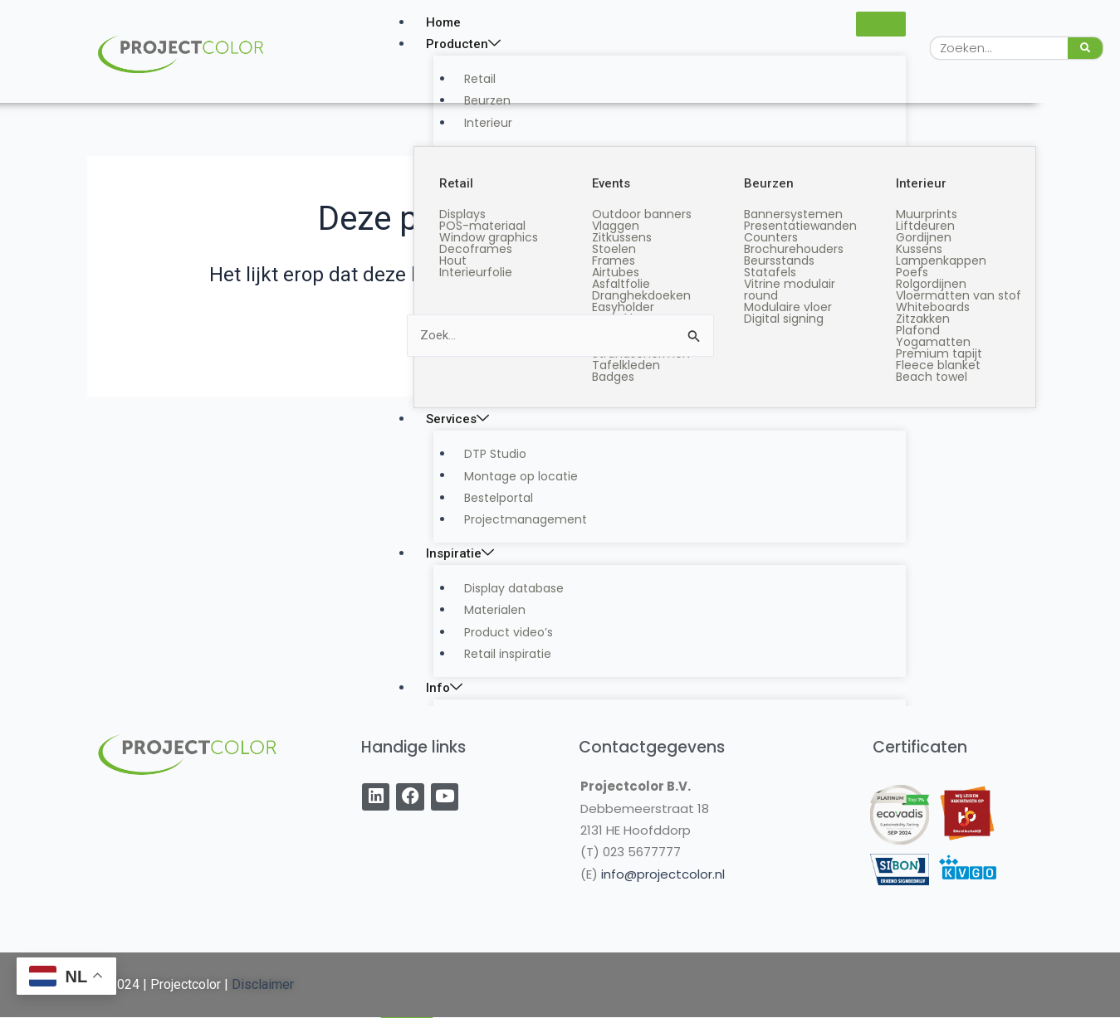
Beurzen (477, 100)
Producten (463, 44)
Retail (470, 79)
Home (443, 22)
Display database (504, 588)
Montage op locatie (511, 475)
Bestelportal (488, 498)
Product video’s (498, 632)
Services (457, 419)
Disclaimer (263, 984)
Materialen (485, 610)
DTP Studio (485, 454)
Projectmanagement (515, 519)
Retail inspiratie (497, 653)
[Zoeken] (1085, 48)
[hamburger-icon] (881, 24)
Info (444, 687)
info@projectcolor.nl (663, 874)
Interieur (478, 122)
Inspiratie (460, 553)
